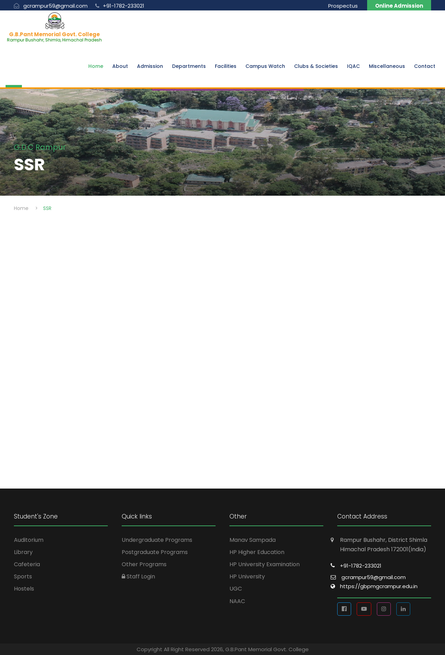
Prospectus (343, 5)
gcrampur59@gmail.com (373, 577)
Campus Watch (265, 66)
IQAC (353, 66)
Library (23, 552)
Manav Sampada (252, 540)
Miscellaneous (387, 66)
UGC (235, 589)
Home (95, 66)
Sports (23, 576)
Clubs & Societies (316, 66)
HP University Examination (264, 564)
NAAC (237, 601)
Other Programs (144, 564)
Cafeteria (27, 564)
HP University (247, 576)
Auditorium (28, 540)
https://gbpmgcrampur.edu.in (379, 586)
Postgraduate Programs (155, 552)
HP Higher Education (256, 552)
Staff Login (138, 576)
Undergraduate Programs (157, 540)
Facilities (225, 66)
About (120, 66)
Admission (150, 66)
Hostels (24, 589)
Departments (189, 66)
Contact (424, 66)
